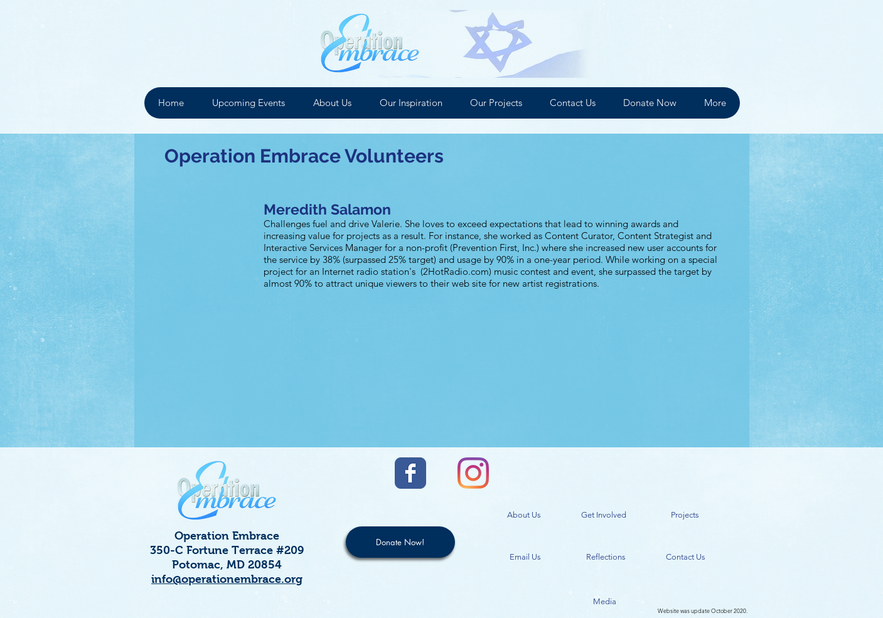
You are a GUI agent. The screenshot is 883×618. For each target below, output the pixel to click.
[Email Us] (525, 557)
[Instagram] (473, 473)
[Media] (605, 602)
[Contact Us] (686, 557)
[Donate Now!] (400, 542)
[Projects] (685, 515)
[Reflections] (606, 557)
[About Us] (524, 515)
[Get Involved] (604, 515)
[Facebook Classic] (410, 473)
